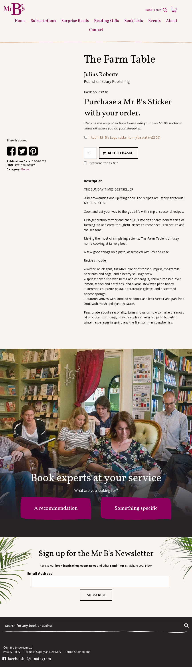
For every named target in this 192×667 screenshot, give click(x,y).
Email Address (39, 573)
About (171, 21)
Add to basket (121, 153)
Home (20, 21)
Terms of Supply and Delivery (42, 652)
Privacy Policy (11, 652)
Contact (96, 30)
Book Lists (133, 21)
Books (25, 169)
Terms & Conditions (77, 652)
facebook (16, 659)
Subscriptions (43, 21)
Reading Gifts (106, 21)
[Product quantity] (90, 153)
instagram (41, 659)
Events (154, 21)
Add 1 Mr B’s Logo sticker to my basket (125, 137)
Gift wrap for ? (101, 163)
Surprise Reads (75, 21)
